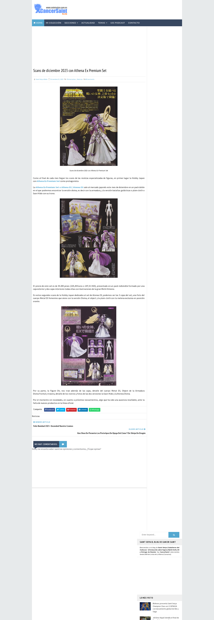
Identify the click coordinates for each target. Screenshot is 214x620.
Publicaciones (92, 570)
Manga (105, 560)
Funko (89, 594)
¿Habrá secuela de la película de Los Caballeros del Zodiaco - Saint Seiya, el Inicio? (166, 127)
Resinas (90, 556)
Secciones (70, 22)
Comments (89, 78)
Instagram (146, 278)
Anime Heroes (92, 579)
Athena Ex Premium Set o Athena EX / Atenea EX (60, 186)
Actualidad (88, 22)
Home (39, 22)
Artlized (111, 599)
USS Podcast (118, 22)
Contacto (134, 22)
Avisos (107, 579)
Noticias (80, 78)
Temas (101, 22)
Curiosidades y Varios (95, 565)
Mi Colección (53, 22)
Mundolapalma (122, 616)
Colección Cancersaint (96, 546)
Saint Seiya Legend (149, 304)
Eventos (90, 584)
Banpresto (91, 589)
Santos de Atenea (93, 599)
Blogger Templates (89, 616)
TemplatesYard (58, 616)
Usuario (165, 272)
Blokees (104, 584)
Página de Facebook (150, 272)
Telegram (145, 292)
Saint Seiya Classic (149, 307)
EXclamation (71, 78)
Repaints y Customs (109, 556)
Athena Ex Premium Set (54, 180)
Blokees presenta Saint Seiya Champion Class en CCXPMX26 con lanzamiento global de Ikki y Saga (166, 102)
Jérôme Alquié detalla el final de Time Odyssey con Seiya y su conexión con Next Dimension (166, 115)
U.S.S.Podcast (92, 541)
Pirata (89, 603)
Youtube (145, 281)
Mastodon (146, 284)
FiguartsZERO (108, 589)
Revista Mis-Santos (94, 575)
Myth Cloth (91, 551)
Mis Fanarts (103, 594)
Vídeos (107, 551)
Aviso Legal (149, 579)
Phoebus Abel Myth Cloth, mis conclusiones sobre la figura (62, 572)
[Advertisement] (130, 9)
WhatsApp (146, 295)
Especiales (91, 560)
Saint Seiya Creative (150, 310)
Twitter (144, 275)
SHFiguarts (103, 603)
